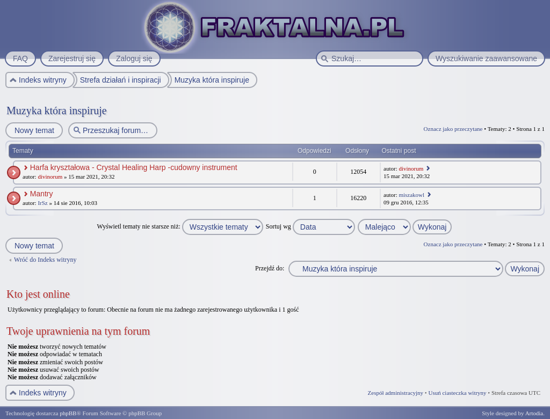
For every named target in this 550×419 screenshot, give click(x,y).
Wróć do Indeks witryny (45, 259)
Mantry (41, 193)
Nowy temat (33, 130)
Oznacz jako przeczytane (453, 129)
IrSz (42, 203)
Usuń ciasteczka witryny (457, 392)
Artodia (534, 413)
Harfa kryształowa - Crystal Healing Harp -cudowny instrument (133, 167)
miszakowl (411, 195)
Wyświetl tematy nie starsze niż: (180, 226)
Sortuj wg (310, 226)
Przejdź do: (269, 268)
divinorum (50, 176)
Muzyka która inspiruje (56, 110)
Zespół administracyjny (396, 392)
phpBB (68, 413)
